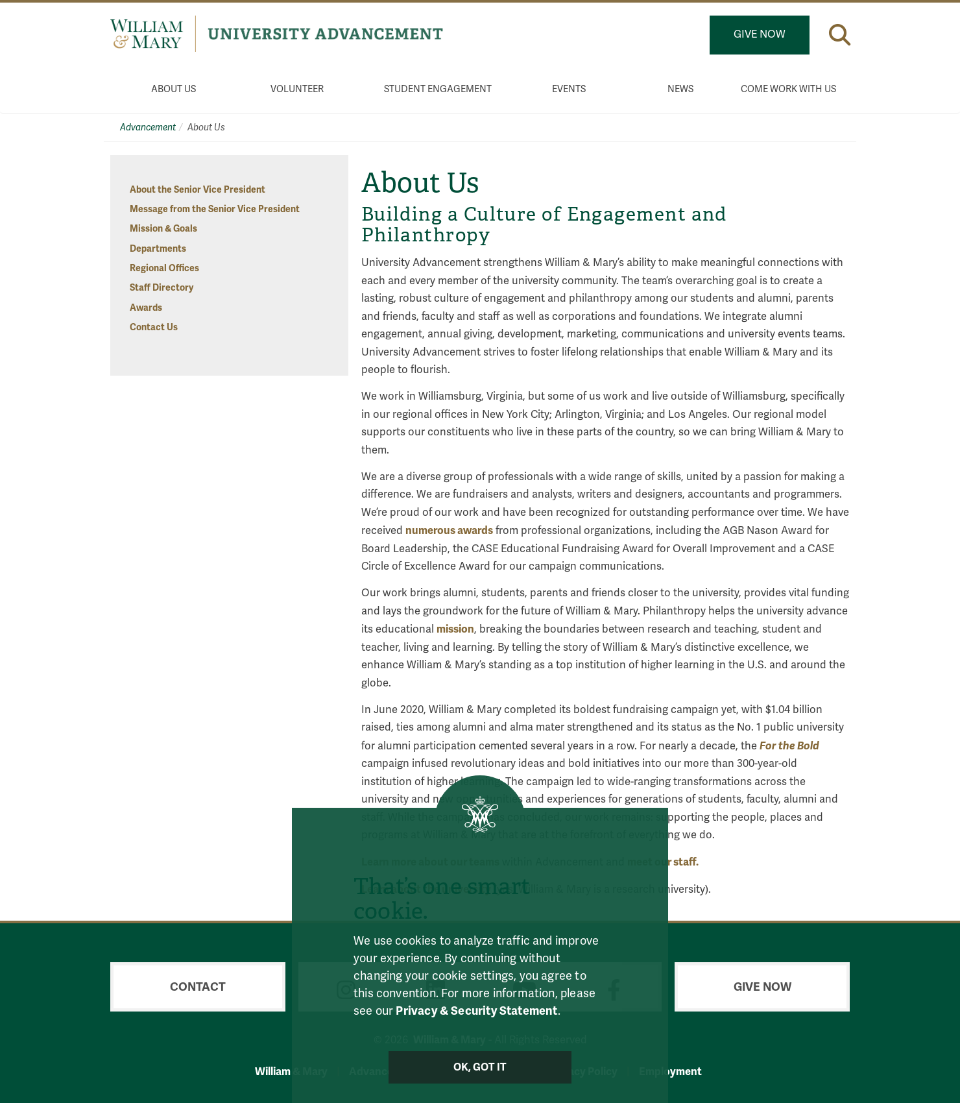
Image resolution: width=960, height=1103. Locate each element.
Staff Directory (161, 287)
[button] (839, 35)
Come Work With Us (788, 89)
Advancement (148, 127)
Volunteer (297, 89)
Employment (670, 1071)
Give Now (760, 34)
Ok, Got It (480, 1067)
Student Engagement (438, 89)
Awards (146, 307)
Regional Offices (164, 268)
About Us (173, 89)
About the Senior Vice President (197, 189)
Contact (198, 987)
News (680, 89)
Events (569, 89)
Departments (158, 248)
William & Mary (291, 1071)
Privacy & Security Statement (476, 1011)
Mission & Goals (163, 228)
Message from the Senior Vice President (215, 209)
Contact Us (154, 327)
